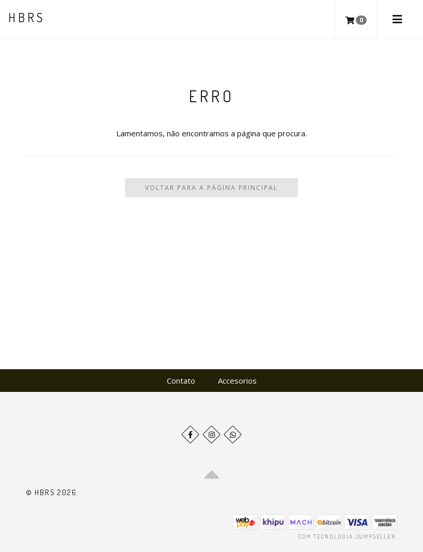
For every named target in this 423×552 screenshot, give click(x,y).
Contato (181, 380)
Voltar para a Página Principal (211, 187)
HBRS (26, 17)
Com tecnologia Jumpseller (347, 536)
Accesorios (237, 380)
